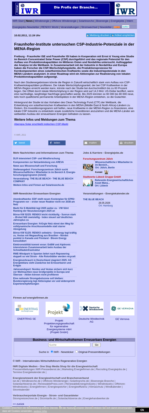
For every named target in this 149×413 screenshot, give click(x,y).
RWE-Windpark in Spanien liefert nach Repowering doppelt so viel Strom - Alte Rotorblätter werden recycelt (44, 255)
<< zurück (18, 404)
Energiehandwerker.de (96, 398)
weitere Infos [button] (40, 411)
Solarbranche (86, 20)
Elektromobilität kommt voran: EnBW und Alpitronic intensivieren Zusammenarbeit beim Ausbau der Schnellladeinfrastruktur (42, 247)
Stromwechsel (89, 27)
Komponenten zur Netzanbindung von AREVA (38, 162)
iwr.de (16, 380)
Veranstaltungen (69, 27)
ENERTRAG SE (27, 317)
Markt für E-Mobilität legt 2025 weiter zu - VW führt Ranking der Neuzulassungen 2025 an (41, 209)
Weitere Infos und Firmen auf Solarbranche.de (38, 185)
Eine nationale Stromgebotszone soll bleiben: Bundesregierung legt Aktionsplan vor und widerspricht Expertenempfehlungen (44, 281)
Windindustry (105, 383)
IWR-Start (18, 20)
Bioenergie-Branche (102, 380)
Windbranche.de (31, 380)
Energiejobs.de (117, 369)
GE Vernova (122, 317)
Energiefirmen (38, 386)
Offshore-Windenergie (55, 380)
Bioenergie (102, 20)
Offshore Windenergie (63, 20)
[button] (21, 142)
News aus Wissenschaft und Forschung (35, 166)
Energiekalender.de (34, 372)
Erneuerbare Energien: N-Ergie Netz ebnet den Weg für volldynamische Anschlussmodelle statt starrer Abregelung (43, 226)
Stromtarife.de (48, 398)
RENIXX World (49, 27)
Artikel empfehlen (124, 35)
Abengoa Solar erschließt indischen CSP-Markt (41, 124)
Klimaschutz (96, 386)
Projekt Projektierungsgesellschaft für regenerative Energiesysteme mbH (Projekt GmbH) (59, 325)
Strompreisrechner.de (25, 398)
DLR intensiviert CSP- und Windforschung (36, 158)
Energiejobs (117, 20)
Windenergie (42, 20)
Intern (129, 20)
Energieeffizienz (78, 386)
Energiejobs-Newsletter (25, 27)
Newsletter (106, 27)
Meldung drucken (99, 35)
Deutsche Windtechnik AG (91, 318)
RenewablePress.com (50, 383)
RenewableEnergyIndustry (80, 383)
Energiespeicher (57, 386)
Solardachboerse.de (24, 383)
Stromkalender (21, 389)
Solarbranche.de (79, 380)
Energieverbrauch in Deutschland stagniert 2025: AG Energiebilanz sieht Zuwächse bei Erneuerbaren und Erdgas (42, 263)
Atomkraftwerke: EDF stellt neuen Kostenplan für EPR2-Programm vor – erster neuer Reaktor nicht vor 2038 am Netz (44, 202)
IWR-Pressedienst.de (48, 369)
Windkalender (113, 386)
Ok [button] (142, 409)
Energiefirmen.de (84, 369)
